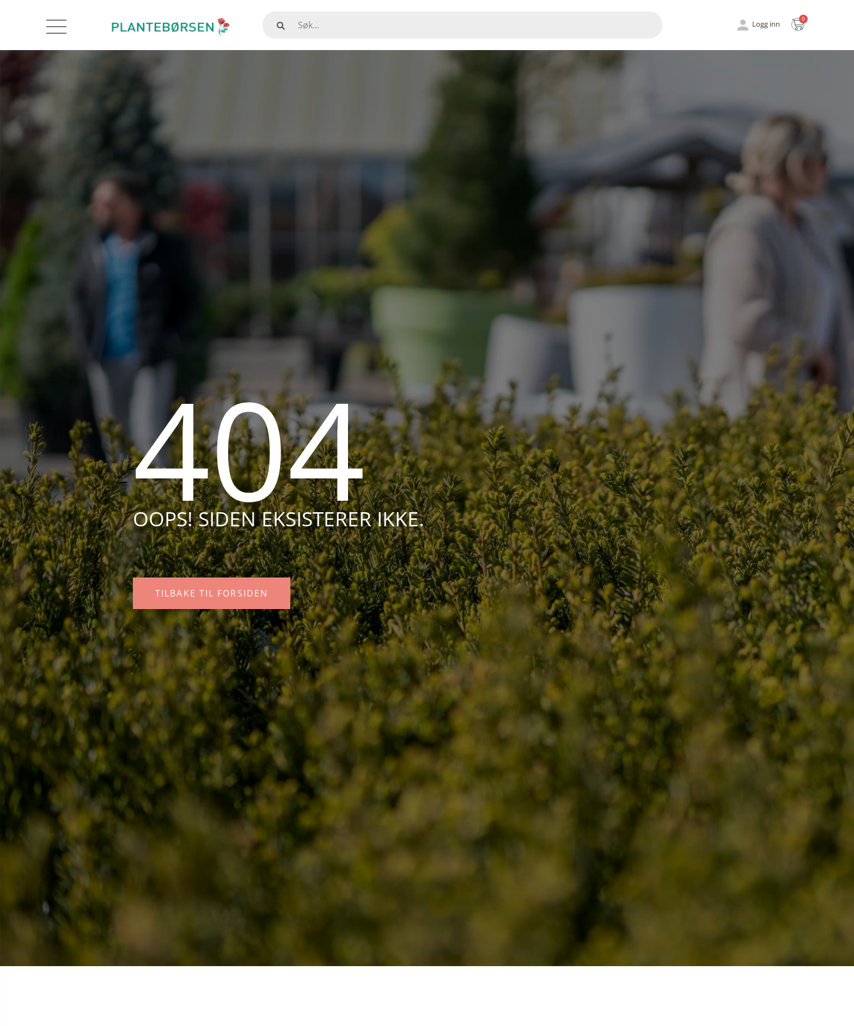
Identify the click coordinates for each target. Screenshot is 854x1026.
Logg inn (766, 24)
